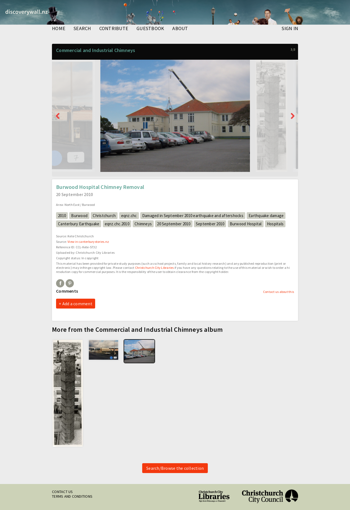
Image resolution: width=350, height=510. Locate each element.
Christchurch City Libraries (154, 268)
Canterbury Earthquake (78, 223)
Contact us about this (278, 292)
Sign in (290, 28)
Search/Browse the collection (175, 468)
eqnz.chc (129, 215)
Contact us (62, 491)
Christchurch (104, 215)
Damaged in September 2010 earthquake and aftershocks (192, 215)
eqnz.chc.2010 (117, 223)
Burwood (79, 215)
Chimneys (143, 223)
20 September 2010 (173, 223)
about (180, 28)
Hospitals (275, 223)
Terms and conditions (72, 496)
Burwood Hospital (246, 223)
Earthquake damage (266, 215)
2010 (62, 215)
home (58, 28)
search (82, 28)
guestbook (150, 28)
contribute (114, 28)
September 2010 (210, 223)
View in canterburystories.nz (88, 242)
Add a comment (77, 303)
